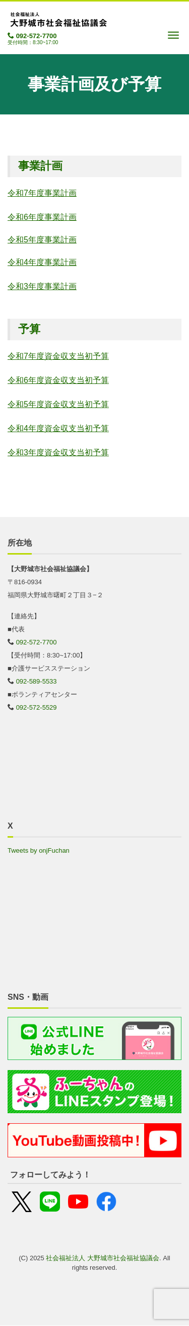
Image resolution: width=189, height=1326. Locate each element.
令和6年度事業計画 (42, 217)
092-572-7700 (36, 36)
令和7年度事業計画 (42, 193)
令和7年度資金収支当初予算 (58, 356)
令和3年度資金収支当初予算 (58, 452)
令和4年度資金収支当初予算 (58, 428)
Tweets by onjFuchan (39, 850)
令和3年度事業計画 (42, 286)
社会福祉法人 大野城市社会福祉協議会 (102, 1258)
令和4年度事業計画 (42, 262)
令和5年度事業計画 (42, 239)
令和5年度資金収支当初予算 (58, 404)
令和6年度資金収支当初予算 (58, 380)
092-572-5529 (36, 707)
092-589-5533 (36, 681)
